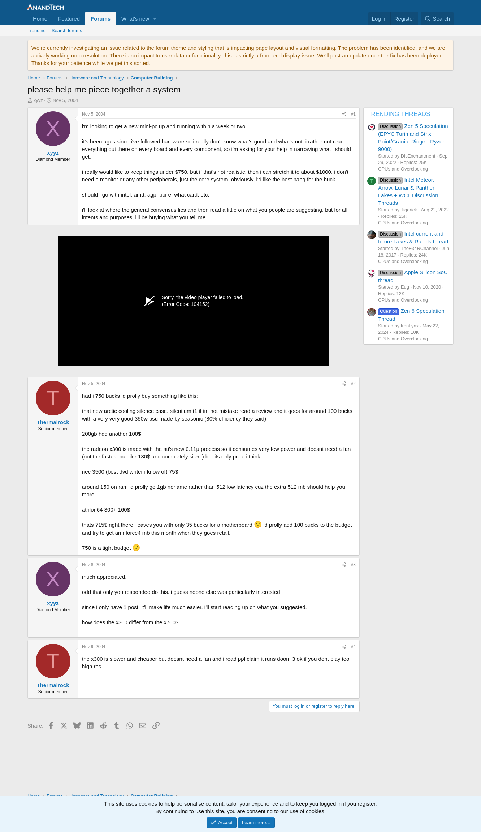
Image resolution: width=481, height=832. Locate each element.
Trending (36, 30)
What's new (135, 19)
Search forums (67, 30)
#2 (353, 383)
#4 (353, 646)
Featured (69, 19)
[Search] (437, 18)
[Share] (343, 114)
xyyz (38, 100)
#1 (353, 114)
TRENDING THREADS (398, 114)
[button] (155, 18)
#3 (353, 564)
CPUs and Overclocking (403, 169)
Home (40, 19)
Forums (100, 19)
